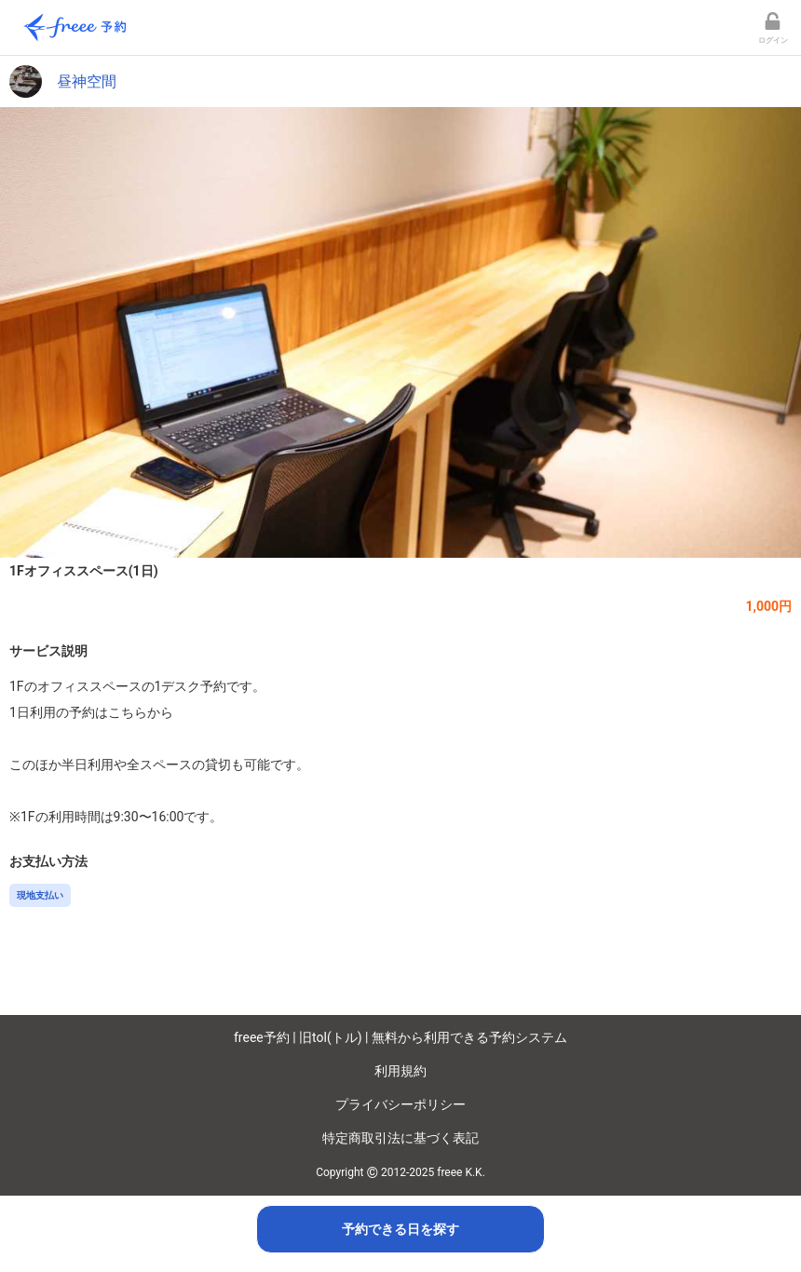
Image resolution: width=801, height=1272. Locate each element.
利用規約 (400, 1070)
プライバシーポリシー (400, 1104)
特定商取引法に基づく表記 (400, 1137)
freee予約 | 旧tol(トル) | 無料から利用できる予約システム (400, 1037)
